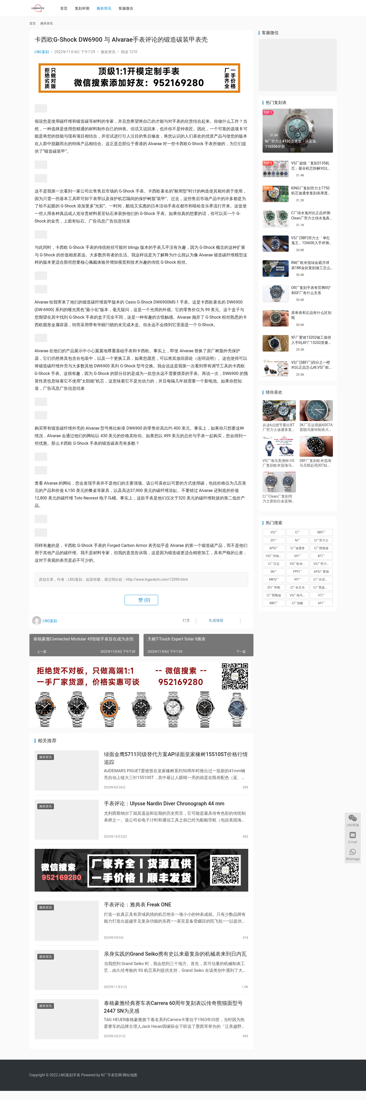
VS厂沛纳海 (274, 556)
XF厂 (297, 579)
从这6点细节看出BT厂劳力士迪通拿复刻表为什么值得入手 (279, 427)
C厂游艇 (297, 603)
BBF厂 (273, 603)
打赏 (182, 621)
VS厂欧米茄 (298, 564)
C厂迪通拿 (297, 548)
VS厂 (273, 532)
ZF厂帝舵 (273, 587)
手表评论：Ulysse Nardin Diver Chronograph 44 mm (164, 806)
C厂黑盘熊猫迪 (323, 587)
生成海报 (211, 621)
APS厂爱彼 (321, 571)
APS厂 (273, 548)
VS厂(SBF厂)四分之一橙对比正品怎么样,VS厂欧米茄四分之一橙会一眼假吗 (312, 367)
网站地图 (130, 1084)
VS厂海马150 (299, 595)
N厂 (297, 540)
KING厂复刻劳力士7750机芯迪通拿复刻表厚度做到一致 (311, 193)
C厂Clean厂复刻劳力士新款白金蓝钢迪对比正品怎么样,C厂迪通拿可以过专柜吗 (279, 498)
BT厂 (321, 556)
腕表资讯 (105, 8)
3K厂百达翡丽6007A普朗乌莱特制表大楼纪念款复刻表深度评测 (316, 427)
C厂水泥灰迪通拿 (323, 579)
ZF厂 (273, 540)
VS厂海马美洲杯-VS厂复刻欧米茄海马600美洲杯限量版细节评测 (278, 463)
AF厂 (321, 603)
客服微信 (127, 8)
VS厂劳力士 (321, 564)
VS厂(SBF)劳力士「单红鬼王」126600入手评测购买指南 (312, 243)
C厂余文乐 (297, 587)
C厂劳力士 (321, 540)
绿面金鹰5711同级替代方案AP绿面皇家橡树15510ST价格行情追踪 (176, 759)
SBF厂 (321, 532)
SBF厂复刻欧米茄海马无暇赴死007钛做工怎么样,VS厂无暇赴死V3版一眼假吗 (316, 463)
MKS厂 (274, 579)
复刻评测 (83, 8)
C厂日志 (274, 564)
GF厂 (297, 556)
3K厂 (273, 571)
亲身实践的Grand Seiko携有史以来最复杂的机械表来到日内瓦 (175, 960)
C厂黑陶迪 (273, 595)
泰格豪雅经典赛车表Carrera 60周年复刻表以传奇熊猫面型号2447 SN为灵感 (173, 1015)
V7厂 (321, 595)
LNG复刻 (42, 52)
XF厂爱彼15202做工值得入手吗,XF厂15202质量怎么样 (311, 342)
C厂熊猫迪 (321, 548)
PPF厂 (297, 571)
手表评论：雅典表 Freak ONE (137, 910)
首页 (65, 8)
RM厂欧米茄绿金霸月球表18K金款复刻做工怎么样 (311, 268)
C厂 (297, 532)
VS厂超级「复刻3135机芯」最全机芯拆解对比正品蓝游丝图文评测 (311, 168)
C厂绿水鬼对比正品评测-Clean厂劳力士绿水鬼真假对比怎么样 (311, 218)
